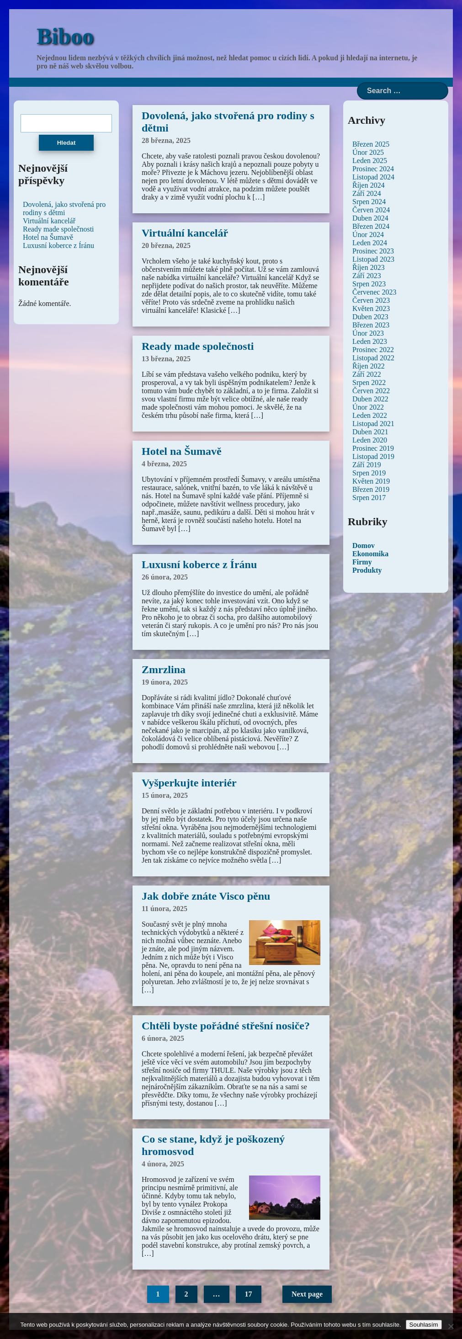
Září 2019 (366, 465)
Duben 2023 (370, 317)
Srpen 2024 (369, 202)
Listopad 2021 (373, 423)
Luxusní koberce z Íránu (199, 564)
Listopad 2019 (373, 456)
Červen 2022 (371, 391)
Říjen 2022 (368, 366)
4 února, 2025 (163, 1164)
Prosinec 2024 (373, 169)
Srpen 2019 (369, 473)
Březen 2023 (370, 325)
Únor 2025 (368, 152)
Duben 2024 (370, 218)
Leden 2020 (369, 440)
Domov (363, 545)
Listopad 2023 (373, 259)
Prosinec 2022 (373, 349)
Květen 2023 (371, 308)
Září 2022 (366, 374)
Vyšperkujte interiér (189, 783)
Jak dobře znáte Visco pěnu (206, 896)
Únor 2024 (368, 234)
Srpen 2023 (369, 284)
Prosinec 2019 (373, 448)
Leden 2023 (369, 341)
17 (248, 1294)
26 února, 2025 (165, 577)
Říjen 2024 (368, 185)
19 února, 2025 (165, 682)
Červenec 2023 (374, 292)
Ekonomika (370, 554)
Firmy (362, 562)
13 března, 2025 (166, 359)
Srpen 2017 (369, 497)
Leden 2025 (369, 160)
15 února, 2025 (165, 795)
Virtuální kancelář (185, 233)
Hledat (66, 142)
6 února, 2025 (163, 1038)
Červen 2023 (371, 300)
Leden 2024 (369, 243)
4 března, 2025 (164, 464)
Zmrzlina (164, 669)
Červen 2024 (371, 210)
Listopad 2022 (373, 358)
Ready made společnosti (198, 346)
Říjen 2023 (368, 267)
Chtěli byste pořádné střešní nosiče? (226, 1026)
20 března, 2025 (166, 245)
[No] (450, 1326)
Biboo (65, 36)
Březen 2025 (370, 144)
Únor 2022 (368, 407)
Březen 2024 (370, 226)
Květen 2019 (371, 481)
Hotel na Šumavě (182, 451)
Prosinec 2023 (373, 251)
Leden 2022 (369, 415)
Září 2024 (366, 193)
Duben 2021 (370, 432)
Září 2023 (366, 275)
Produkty (367, 570)
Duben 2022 (370, 399)
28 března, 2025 (166, 140)
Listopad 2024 (373, 177)
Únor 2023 (368, 333)
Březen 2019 (370, 489)
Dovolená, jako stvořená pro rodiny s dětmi (64, 208)
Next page (307, 1294)
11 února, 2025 (164, 908)
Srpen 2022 (369, 382)
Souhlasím (423, 1324)
